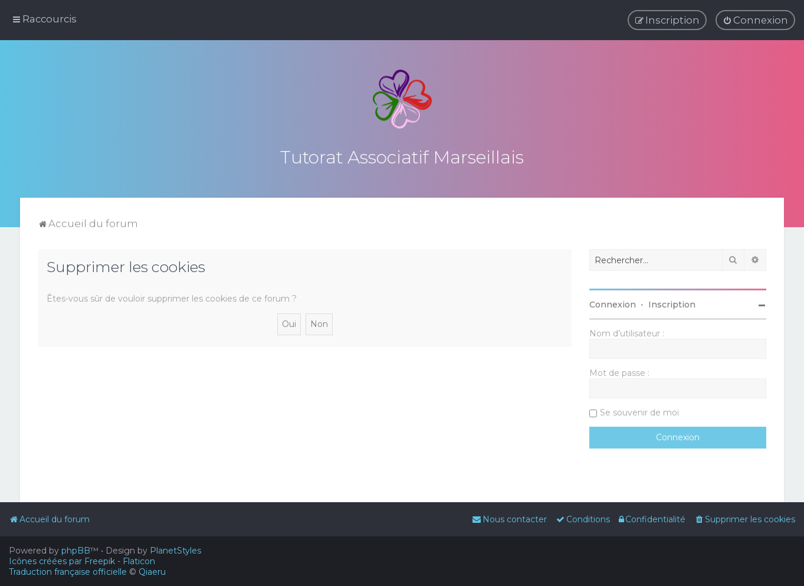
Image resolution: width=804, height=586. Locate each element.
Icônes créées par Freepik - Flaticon (82, 561)
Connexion (612, 303)
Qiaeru (152, 572)
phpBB (75, 550)
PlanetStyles (175, 550)
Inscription (671, 303)
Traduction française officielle (68, 572)
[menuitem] (755, 20)
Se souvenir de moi (639, 411)
